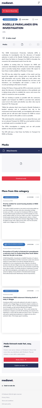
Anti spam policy (6, 404)
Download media (21, 178)
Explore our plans (21, 365)
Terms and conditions (7, 400)
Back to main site (8, 386)
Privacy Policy (5, 397)
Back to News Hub (10, 11)
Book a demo (21, 360)
